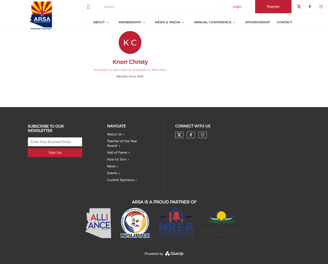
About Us (114, 134)
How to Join (116, 159)
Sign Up (55, 152)
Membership (130, 22)
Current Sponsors (120, 180)
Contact (284, 22)
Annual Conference (212, 22)
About (99, 22)
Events (112, 173)
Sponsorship (257, 22)
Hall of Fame (117, 152)
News (111, 166)
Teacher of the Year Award (122, 143)
